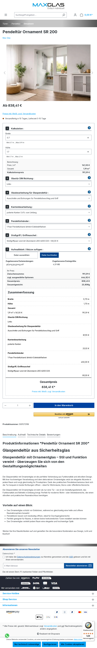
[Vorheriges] (5, 73)
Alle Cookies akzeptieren (72, 644)
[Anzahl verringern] (5, 405)
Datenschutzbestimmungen (28, 557)
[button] (89, 128)
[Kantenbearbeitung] (48, 212)
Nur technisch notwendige (26, 644)
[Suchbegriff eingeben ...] (37, 15)
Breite (8, 133)
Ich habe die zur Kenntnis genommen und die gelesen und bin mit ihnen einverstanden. (48, 558)
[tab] (9, 434)
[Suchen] (64, 15)
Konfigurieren (50, 644)
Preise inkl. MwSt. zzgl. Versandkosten (19, 114)
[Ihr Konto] (75, 14)
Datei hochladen (49, 255)
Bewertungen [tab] (53, 434)
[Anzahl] (17, 405)
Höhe (8, 147)
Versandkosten (50, 626)
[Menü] (6, 14)
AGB (71, 557)
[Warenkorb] (86, 15)
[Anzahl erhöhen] (30, 405)
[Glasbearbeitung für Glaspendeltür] (48, 198)
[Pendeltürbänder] (48, 226)
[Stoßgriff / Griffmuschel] (48, 241)
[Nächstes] (92, 73)
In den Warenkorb (64, 405)
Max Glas (6, 38)
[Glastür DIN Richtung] (48, 184)
